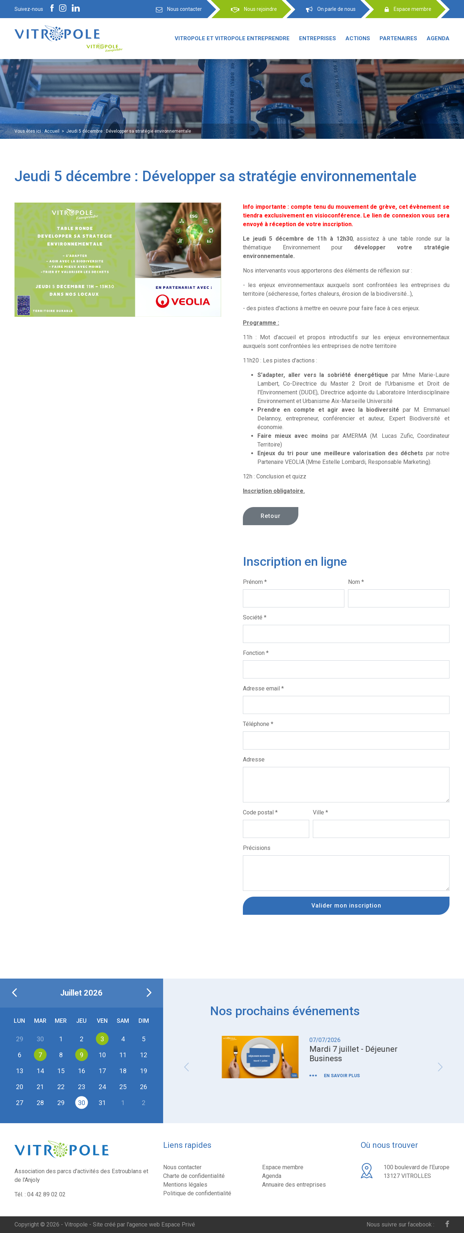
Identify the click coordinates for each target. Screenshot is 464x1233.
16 (81, 1070)
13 (19, 1070)
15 (61, 1070)
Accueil (51, 131)
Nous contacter (182, 1167)
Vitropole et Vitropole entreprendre (232, 38)
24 (102, 1086)
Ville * (320, 812)
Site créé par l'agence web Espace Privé (144, 1224)
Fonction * (256, 652)
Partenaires (398, 38)
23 (81, 1086)
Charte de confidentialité (194, 1175)
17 (102, 1070)
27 (19, 1102)
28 (40, 1102)
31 (102, 1102)
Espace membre (282, 1167)
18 (123, 1070)
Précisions (256, 847)
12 (143, 1054)
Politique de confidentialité (197, 1193)
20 (19, 1086)
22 (61, 1086)
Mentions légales (185, 1184)
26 (143, 1086)
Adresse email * (263, 688)
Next (440, 1067)
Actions (357, 38)
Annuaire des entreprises (294, 1184)
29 (61, 1102)
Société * (254, 617)
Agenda (438, 38)
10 (102, 1054)
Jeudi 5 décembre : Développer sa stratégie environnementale (128, 131)
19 (143, 1070)
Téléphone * (258, 724)
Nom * (356, 581)
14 (40, 1070)
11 (123, 1054)
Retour (271, 515)
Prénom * (255, 581)
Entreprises (317, 38)
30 (81, 1102)
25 (123, 1086)
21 (40, 1086)
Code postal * (260, 812)
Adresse (254, 759)
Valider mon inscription (346, 905)
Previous (186, 1067)
